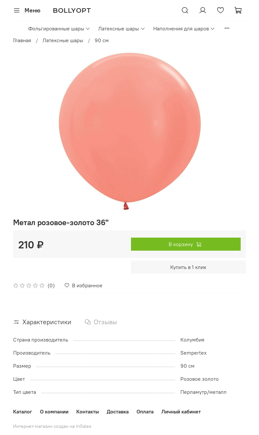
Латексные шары (121, 28)
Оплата (145, 411)
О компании (54, 411)
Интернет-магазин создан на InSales (52, 426)
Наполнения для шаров (184, 28)
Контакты (87, 411)
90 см (102, 40)
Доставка (118, 411)
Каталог (22, 411)
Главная (22, 40)
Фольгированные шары (59, 28)
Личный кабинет (181, 411)
